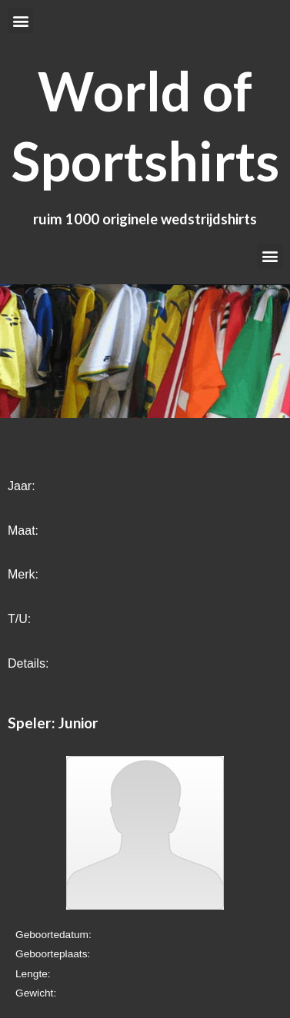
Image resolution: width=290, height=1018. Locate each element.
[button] (20, 20)
